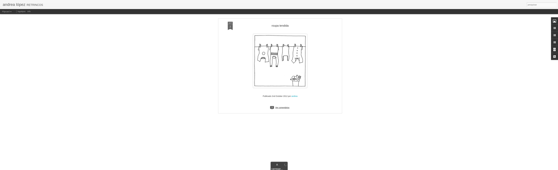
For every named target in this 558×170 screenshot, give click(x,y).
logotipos (22, 11)
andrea (294, 85)
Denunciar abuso (309, 168)
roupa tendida (280, 14)
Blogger (300, 168)
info (29, 11)
